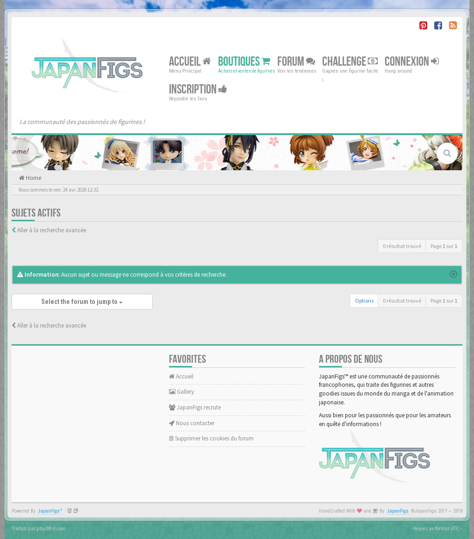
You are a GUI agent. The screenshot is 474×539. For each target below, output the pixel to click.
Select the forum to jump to (82, 301)
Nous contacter (191, 423)
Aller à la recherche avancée (51, 230)
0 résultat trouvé (402, 245)
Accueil (190, 61)
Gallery (181, 392)
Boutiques (244, 61)
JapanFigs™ (50, 511)
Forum (296, 61)
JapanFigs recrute (195, 407)
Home (33, 178)
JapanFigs (398, 511)
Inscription (198, 89)
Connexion (412, 61)
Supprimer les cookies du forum (211, 438)
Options (364, 300)
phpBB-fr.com (51, 528)
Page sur (443, 245)
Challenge (350, 61)
